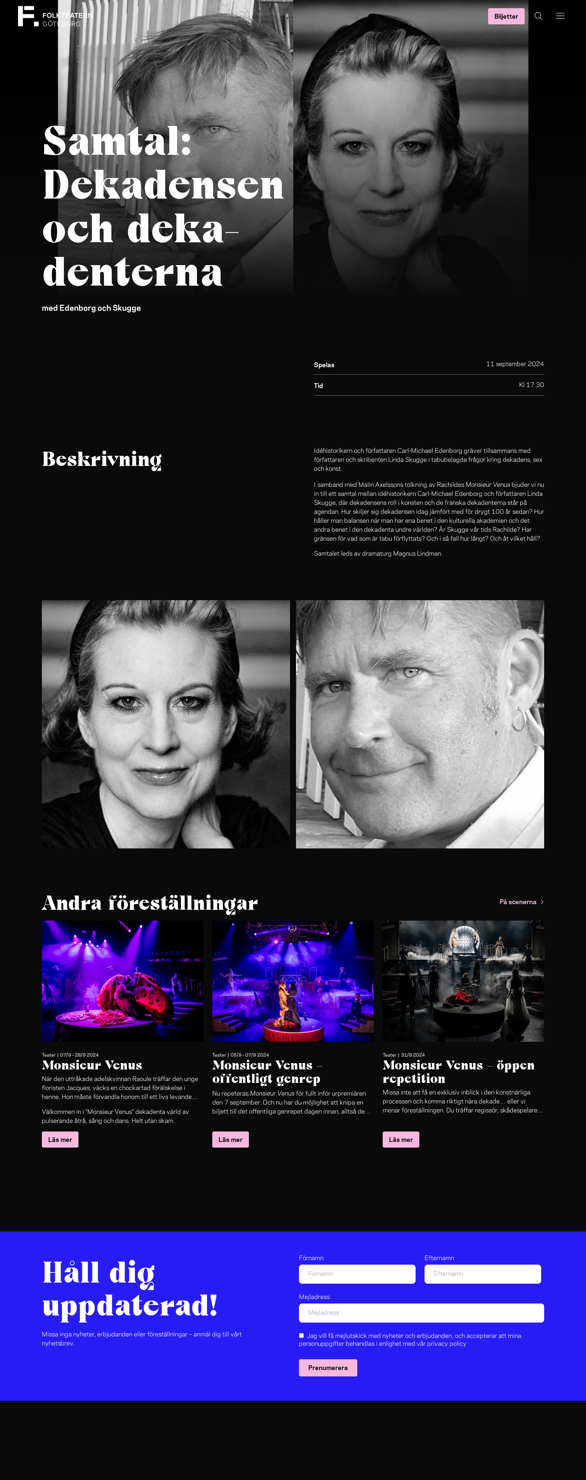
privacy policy (446, 1344)
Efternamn (439, 1258)
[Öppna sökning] (538, 16)
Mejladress (314, 1297)
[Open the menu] (560, 16)
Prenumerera (328, 1367)
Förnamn (311, 1258)
